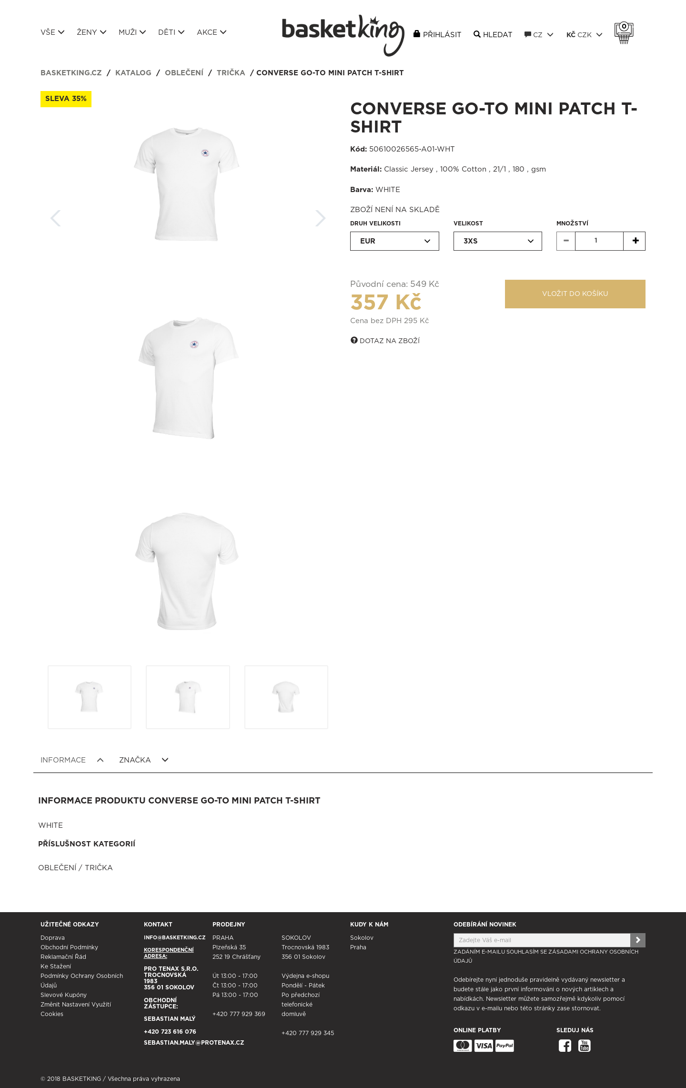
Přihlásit (442, 35)
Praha (358, 947)
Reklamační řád (63, 957)
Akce (212, 32)
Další (321, 215)
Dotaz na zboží (385, 341)
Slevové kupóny (63, 995)
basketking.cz (71, 73)
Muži (132, 32)
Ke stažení (55, 966)
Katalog (133, 73)
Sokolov (361, 938)
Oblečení (184, 73)
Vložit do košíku (575, 294)
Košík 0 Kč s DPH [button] (626, 26)
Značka (144, 760)
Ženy (92, 32)
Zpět (56, 215)
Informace (72, 760)
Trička (231, 73)
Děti (171, 32)
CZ (539, 35)
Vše (52, 32)
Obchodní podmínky (69, 947)
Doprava (52, 938)
